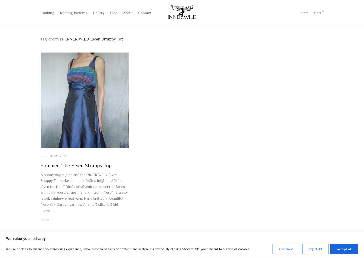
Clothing (47, 13)
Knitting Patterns (73, 13)
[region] (182, 244)
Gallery (98, 13)
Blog (113, 13)
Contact (144, 13)
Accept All (344, 249)
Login (304, 13)
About (128, 13)
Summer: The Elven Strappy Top (76, 165)
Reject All (315, 249)
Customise (286, 249)
